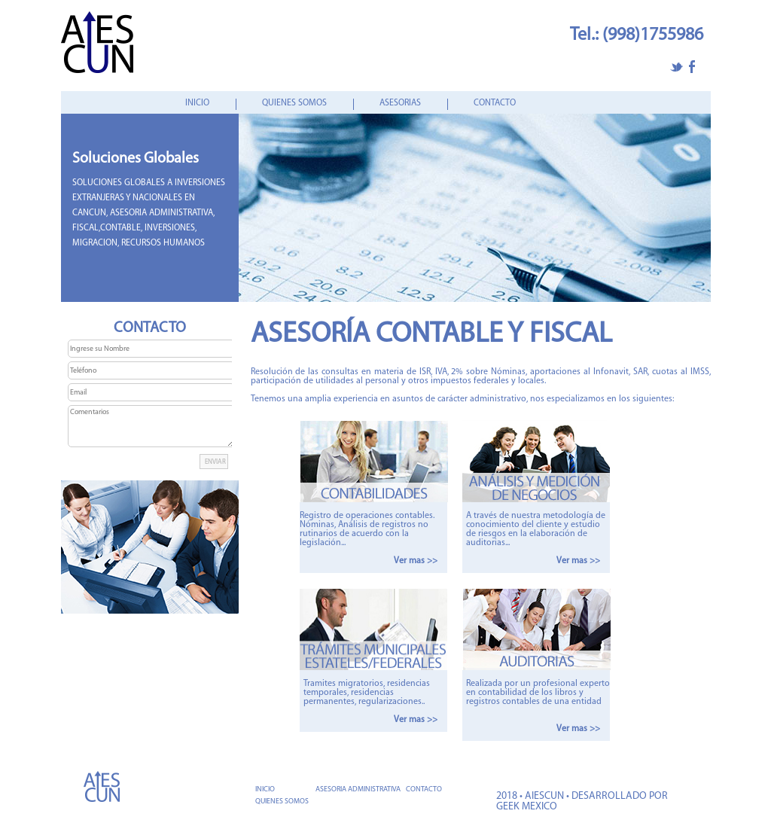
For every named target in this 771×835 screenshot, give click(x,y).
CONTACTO (495, 103)
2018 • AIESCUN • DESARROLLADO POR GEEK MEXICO (582, 801)
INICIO (197, 103)
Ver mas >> (415, 560)
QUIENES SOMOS (294, 103)
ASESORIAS (400, 103)
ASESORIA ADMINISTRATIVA (358, 789)
